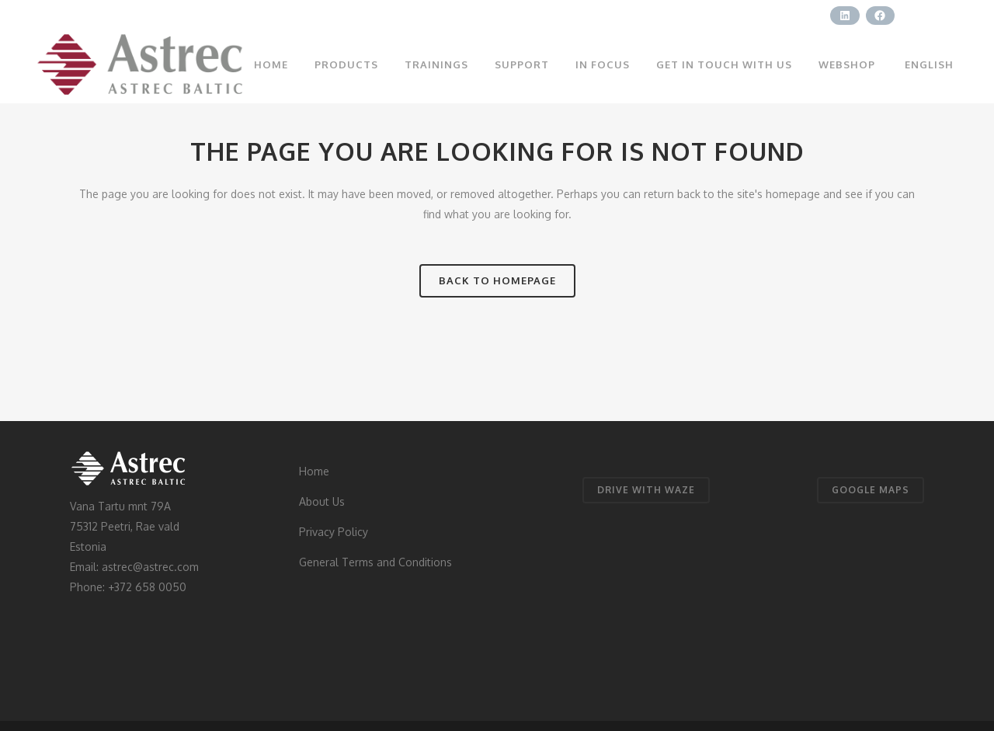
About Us (322, 501)
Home (314, 471)
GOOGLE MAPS (870, 490)
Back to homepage (497, 280)
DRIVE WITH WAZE (646, 490)
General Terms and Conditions (375, 562)
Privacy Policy (333, 531)
